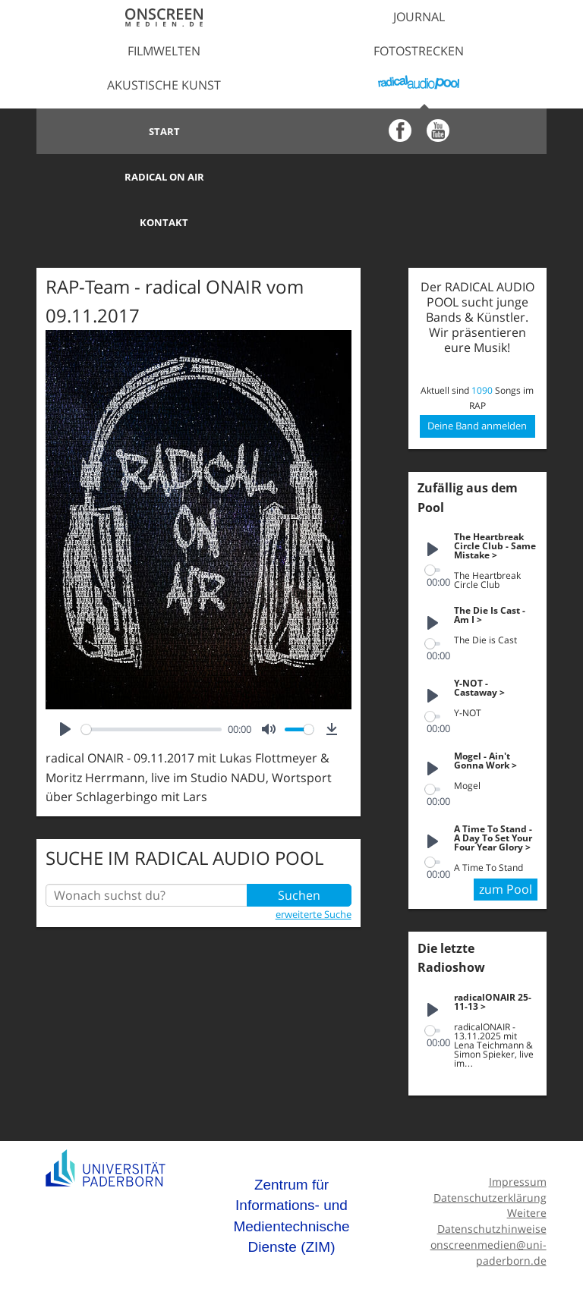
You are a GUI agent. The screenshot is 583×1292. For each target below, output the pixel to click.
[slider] (151, 684)
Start (164, 131)
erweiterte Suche (313, 868)
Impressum (518, 1136)
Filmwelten (164, 50)
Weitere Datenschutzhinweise (492, 1175)
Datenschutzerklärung (490, 1152)
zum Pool (505, 843)
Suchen (299, 849)
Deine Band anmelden (477, 380)
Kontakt (164, 177)
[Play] (65, 683)
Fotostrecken (418, 50)
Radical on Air (419, 131)
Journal (419, 16)
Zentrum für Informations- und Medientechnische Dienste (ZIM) (291, 1170)
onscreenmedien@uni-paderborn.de (488, 1207)
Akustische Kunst (164, 85)
